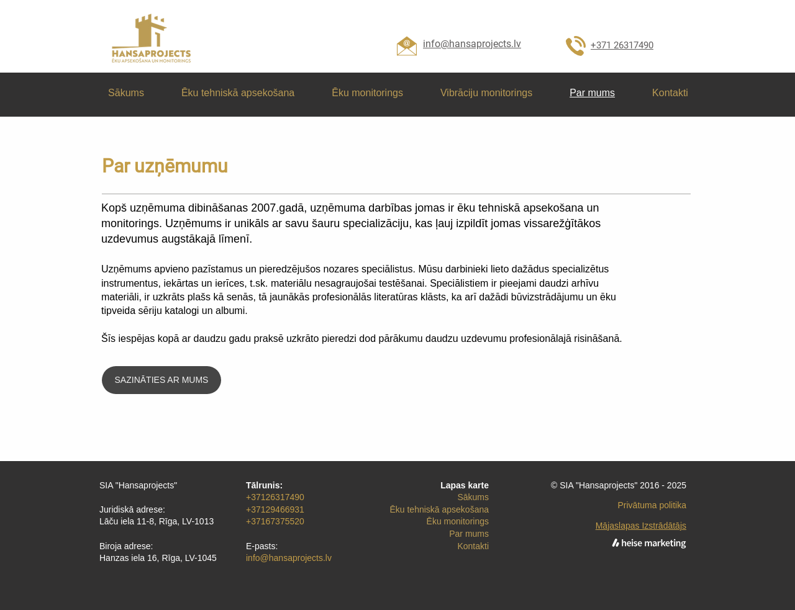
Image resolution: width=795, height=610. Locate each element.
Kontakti (473, 546)
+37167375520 (275, 521)
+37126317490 (275, 497)
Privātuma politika (652, 505)
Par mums (469, 534)
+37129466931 (275, 509)
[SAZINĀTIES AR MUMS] (161, 380)
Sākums (473, 497)
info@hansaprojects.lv (289, 558)
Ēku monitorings (458, 521)
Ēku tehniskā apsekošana (439, 509)
